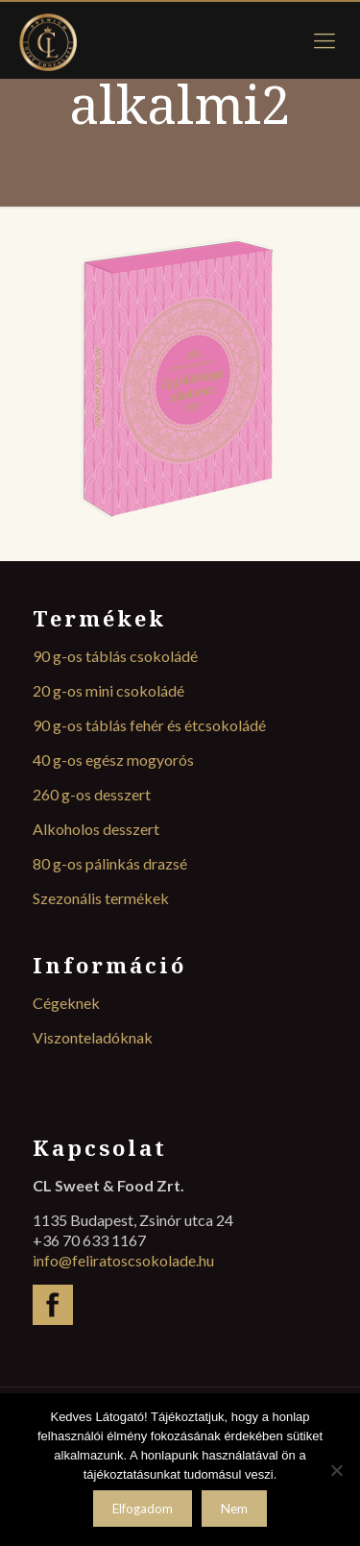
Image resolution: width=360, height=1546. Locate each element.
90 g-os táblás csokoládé (115, 656)
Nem (234, 1508)
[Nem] (336, 1470)
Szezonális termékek (101, 898)
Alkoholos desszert (96, 829)
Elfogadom (142, 1508)
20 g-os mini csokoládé (108, 690)
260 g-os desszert (92, 794)
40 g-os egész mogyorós (113, 759)
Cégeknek (66, 1003)
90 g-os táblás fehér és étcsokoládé (149, 725)
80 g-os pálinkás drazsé (110, 863)
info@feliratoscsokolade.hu (123, 1260)
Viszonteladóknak (93, 1037)
